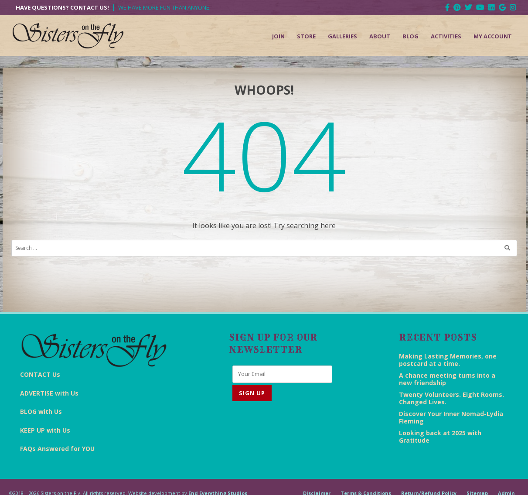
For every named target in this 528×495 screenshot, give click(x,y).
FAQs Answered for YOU (57, 448)
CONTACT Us (40, 374)
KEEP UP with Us (45, 430)
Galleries (342, 36)
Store (306, 36)
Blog (410, 36)
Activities (446, 36)
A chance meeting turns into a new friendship (447, 379)
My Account (492, 36)
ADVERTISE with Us (49, 393)
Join (278, 36)
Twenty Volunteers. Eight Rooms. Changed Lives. (451, 398)
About (379, 36)
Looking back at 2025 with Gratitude (440, 436)
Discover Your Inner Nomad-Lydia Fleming (451, 417)
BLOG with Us (41, 411)
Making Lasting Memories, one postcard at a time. (448, 360)
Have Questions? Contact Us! (62, 7)
